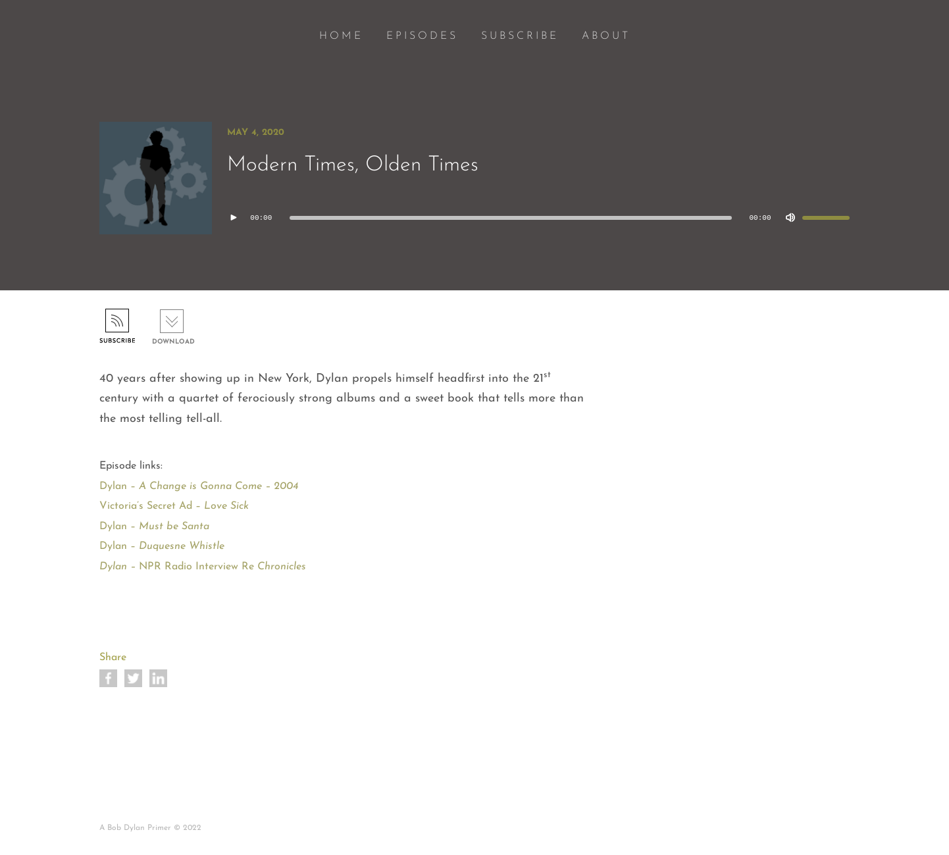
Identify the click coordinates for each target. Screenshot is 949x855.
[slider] (511, 218)
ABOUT (606, 36)
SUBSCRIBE (520, 36)
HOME (341, 36)
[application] (538, 218)
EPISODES (422, 36)
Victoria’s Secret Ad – (174, 506)
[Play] (233, 218)
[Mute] (790, 218)
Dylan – (154, 526)
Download (173, 342)
